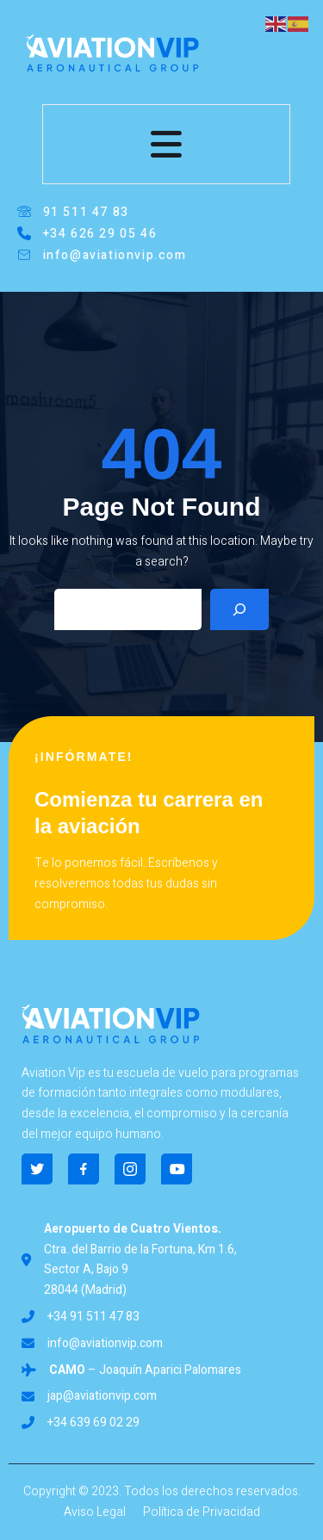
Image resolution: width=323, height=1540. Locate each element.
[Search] (239, 609)
